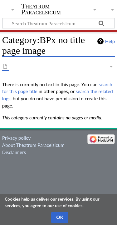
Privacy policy (16, 138)
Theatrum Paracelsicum (41, 9)
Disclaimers (14, 152)
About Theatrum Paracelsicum (33, 145)
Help (110, 41)
